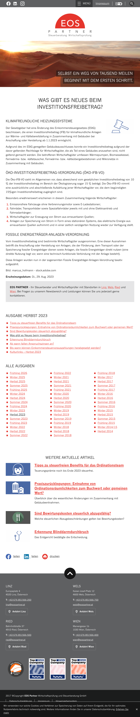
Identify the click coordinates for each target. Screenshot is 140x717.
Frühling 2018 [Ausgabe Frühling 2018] (106, 373)
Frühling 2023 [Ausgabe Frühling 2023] (18, 423)
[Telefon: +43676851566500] (19, 635)
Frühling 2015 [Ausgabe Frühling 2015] (106, 423)
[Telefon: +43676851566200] (19, 599)
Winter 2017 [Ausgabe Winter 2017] (105, 377)
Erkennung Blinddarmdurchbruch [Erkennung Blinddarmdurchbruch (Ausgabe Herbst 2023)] (30, 339)
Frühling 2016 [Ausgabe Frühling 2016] (106, 406)
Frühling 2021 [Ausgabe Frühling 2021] (62, 389)
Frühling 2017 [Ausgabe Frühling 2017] (106, 389)
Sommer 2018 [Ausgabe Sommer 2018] (62, 435)
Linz (103, 287)
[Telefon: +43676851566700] (87, 599)
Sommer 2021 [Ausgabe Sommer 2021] (62, 385)
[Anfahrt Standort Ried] (17, 646)
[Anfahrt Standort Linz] (17, 611)
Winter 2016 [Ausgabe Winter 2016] (105, 393)
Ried (117, 287)
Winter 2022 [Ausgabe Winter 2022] (17, 427)
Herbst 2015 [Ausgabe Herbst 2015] (105, 414)
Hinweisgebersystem (66, 701)
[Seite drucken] (52, 556)
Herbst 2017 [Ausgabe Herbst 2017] (105, 381)
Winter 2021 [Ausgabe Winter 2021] (61, 377)
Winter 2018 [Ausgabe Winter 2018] (61, 427)
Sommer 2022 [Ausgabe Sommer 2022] (19, 435)
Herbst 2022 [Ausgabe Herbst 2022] (17, 431)
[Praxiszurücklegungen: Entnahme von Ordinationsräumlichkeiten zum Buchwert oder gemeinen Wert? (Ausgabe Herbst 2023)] (70, 494)
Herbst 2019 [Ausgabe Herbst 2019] (61, 414)
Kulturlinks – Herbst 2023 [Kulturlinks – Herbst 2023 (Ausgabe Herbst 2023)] (25, 352)
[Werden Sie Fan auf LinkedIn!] (15, 3)
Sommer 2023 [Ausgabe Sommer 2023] (19, 418)
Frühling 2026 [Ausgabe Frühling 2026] (18, 373)
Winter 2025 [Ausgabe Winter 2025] (17, 377)
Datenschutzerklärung (20, 701)
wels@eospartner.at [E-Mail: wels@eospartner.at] (83, 604)
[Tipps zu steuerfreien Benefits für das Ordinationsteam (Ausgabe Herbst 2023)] (70, 470)
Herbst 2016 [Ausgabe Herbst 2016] (105, 398)
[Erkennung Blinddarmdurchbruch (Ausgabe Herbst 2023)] (70, 537)
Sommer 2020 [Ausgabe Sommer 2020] (62, 402)
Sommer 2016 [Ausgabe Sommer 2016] (106, 402)
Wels (110, 287)
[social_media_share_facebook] (14, 556)
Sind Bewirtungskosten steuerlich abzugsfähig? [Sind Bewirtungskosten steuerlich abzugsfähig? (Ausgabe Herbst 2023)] (38, 331)
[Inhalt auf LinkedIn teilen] (32, 556)
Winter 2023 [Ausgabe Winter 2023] (17, 410)
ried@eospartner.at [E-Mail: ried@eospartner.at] (15, 639)
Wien (13, 291)
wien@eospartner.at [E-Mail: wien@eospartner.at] (83, 639)
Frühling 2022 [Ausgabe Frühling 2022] (62, 373)
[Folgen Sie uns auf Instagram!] (22, 3)
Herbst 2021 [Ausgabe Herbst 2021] (61, 381)
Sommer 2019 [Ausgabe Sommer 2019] (62, 418)
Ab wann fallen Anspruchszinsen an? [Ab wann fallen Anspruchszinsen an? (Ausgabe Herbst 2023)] (32, 343)
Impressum (102, 3)
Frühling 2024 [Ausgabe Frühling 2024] (18, 406)
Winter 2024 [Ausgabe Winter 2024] (17, 393)
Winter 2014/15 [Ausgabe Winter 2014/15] (107, 427)
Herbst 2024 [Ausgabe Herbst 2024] (17, 398)
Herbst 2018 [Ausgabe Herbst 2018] (61, 431)
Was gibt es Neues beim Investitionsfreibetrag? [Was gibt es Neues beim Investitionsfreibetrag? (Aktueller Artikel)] (38, 335)
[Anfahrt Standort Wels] (84, 611)
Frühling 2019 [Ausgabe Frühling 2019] (62, 423)
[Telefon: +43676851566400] (87, 635)
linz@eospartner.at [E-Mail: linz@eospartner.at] (15, 604)
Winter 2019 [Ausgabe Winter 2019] (61, 410)
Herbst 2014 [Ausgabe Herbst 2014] (105, 431)
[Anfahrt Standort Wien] (84, 646)
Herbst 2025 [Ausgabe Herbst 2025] (17, 381)
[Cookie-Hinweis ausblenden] (137, 709)
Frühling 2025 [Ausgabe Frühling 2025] (18, 389)
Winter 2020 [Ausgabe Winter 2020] (61, 393)
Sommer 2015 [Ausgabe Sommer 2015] (106, 418)
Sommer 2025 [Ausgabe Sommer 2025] (19, 385)
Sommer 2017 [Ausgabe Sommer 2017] (106, 385)
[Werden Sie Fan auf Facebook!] (8, 3)
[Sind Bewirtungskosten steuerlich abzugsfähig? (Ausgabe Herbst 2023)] (70, 518)
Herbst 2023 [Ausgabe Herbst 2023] (17, 414)
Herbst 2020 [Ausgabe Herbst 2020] (61, 398)
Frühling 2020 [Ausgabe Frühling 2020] (62, 406)
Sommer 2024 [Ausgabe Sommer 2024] (19, 402)
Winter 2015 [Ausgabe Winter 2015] (105, 410)
